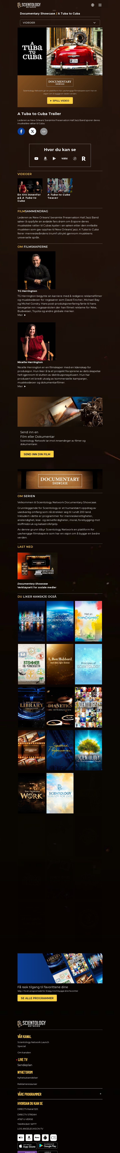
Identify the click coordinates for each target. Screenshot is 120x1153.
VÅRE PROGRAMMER (29, 1091)
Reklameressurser (27, 1081)
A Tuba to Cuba (69, 13)
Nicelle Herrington (30, 362)
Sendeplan (25, 1061)
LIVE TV (22, 1056)
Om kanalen (24, 1049)
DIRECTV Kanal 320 (28, 1106)
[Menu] (100, 5)
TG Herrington (27, 291)
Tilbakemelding (29, 1147)
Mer (22, 315)
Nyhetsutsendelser (28, 1074)
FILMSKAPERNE (33, 246)
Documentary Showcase (38, 13)
